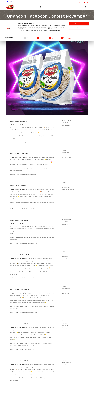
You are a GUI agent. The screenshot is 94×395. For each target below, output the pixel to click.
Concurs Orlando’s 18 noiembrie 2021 (19, 289)
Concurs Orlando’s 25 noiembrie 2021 (19, 361)
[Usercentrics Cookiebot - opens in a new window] (9, 18)
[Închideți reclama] (91, 2)
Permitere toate (79, 3)
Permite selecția (79, 7)
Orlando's (18, 142)
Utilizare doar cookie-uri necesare (78, 11)
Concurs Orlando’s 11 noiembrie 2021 (19, 220)
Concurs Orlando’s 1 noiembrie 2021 (19, 121)
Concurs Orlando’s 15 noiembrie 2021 (19, 254)
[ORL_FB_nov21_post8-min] (47, 74)
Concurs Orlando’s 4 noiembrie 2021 (19, 153)
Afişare (69, 17)
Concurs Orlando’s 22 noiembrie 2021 (19, 324)
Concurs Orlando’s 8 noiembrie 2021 (19, 185)
